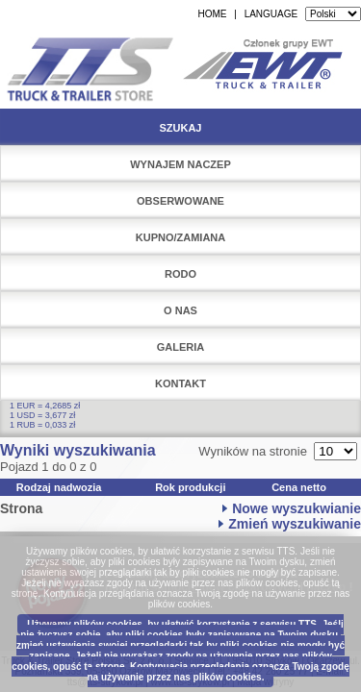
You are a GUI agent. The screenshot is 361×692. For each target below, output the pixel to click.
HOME (211, 14)
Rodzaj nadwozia (59, 487)
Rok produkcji (190, 487)
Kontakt (180, 383)
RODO (180, 274)
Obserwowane (180, 201)
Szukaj (180, 128)
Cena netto (298, 487)
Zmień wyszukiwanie (294, 523)
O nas (180, 310)
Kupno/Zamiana (181, 237)
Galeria (181, 347)
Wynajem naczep (180, 164)
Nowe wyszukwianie (296, 508)
